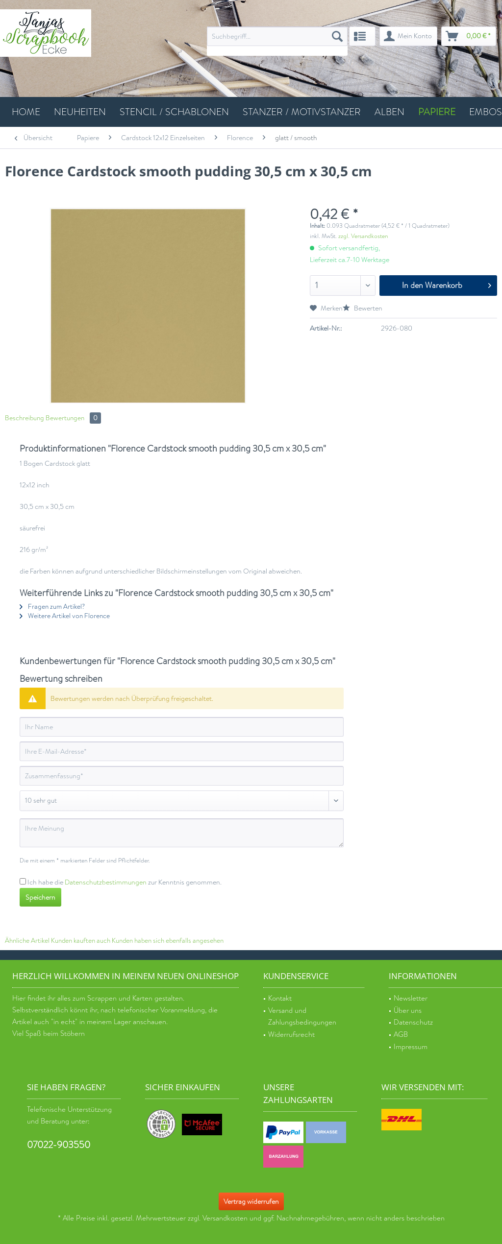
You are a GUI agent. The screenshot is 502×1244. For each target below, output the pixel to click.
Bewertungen (73, 418)
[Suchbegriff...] (277, 36)
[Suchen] (337, 36)
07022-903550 (58, 1144)
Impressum (410, 1047)
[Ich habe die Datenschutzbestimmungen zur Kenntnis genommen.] (23, 881)
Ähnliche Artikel (27, 940)
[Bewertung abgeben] (182, 800)
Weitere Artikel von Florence (65, 616)
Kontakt (280, 998)
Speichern (40, 897)
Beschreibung (24, 418)
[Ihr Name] (182, 727)
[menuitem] (277, 41)
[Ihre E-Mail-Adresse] (182, 751)
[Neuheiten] (80, 112)
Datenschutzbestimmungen (106, 882)
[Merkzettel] (362, 36)
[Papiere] (436, 112)
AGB (401, 1034)
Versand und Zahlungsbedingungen (302, 1016)
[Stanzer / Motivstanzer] (302, 112)
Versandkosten (225, 1218)
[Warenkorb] (468, 36)
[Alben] (389, 112)
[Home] (26, 112)
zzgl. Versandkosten (363, 236)
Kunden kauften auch (80, 940)
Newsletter (410, 998)
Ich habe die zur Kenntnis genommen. (124, 882)
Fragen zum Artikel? (52, 606)
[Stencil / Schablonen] (174, 112)
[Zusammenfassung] (182, 776)
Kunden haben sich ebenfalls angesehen (168, 940)
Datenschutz (413, 1022)
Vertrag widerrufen (251, 1201)
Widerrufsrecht (291, 1034)
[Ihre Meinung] (182, 832)
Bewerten (362, 308)
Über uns (408, 1010)
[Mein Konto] (408, 36)
